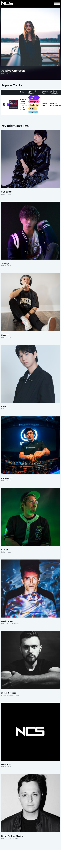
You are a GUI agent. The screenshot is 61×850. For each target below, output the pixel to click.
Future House (32, 97)
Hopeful (33, 112)
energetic (34, 102)
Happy (32, 108)
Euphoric (34, 105)
